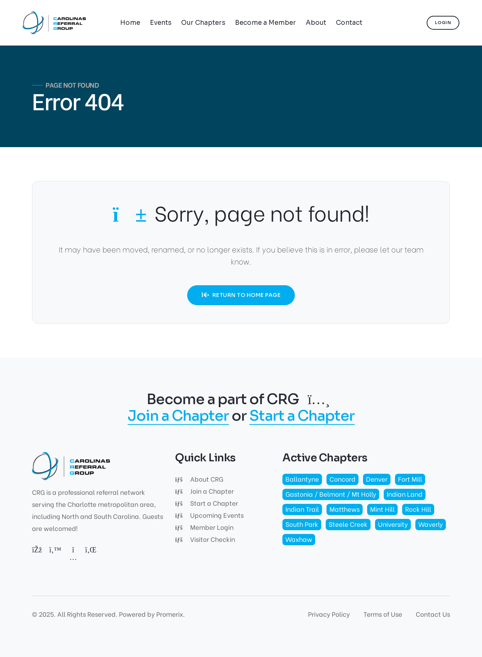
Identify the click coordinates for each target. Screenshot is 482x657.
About (316, 23)
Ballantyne (302, 479)
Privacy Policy (329, 614)
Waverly (430, 524)
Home (130, 23)
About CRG (199, 479)
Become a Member (265, 23)
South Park (301, 524)
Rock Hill (418, 509)
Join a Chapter (178, 416)
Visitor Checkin (205, 539)
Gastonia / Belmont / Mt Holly (330, 494)
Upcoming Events (209, 515)
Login (443, 22)
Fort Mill (410, 479)
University (393, 524)
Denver (376, 479)
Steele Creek (348, 524)
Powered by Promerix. (152, 614)
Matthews (344, 509)
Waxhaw (298, 539)
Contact (349, 23)
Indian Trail (302, 509)
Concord (342, 479)
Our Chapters (203, 23)
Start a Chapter (302, 416)
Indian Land (405, 494)
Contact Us (433, 614)
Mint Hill (382, 509)
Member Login (204, 527)
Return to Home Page (241, 295)
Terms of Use (382, 614)
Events (160, 23)
